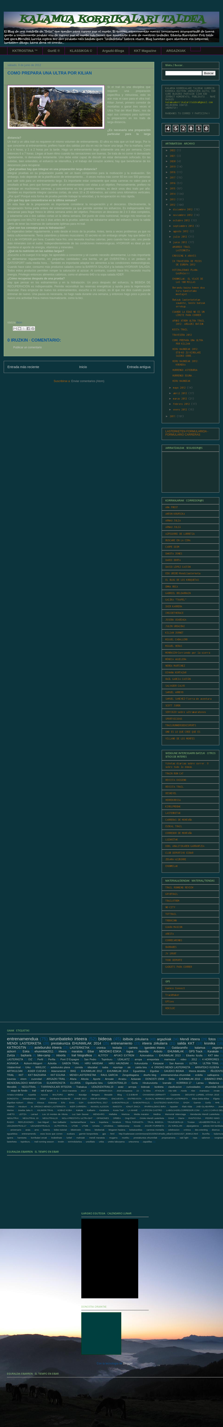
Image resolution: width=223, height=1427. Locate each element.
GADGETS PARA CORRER (178, 966)
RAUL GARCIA (109, 1075)
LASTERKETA (15, 1059)
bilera (87, 1129)
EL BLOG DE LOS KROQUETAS (182, 579)
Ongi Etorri (130, 1118)
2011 (173, 416)
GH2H (186, 1102)
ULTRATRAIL (60, 1126)
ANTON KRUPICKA (175, 513)
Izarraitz (167, 1082)
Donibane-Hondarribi (60, 1098)
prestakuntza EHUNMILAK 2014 (76, 1043)
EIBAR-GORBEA (99, 1098)
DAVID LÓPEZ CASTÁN (177, 566)
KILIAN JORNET (174, 632)
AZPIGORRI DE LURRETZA (180, 533)
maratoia (77, 1051)
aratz (121, 1086)
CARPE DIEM (172, 546)
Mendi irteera (190, 1039)
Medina (157, 1114)
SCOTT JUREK (173, 705)
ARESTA (169, 933)
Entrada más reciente (23, 367)
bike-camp (43, 1055)
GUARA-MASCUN (173, 927)
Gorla (134, 1082)
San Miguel (43, 1122)
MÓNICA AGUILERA (175, 659)
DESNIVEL (171, 793)
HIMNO (10, 1106)
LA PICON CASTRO (152, 1110)
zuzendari (36, 1079)
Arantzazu (204, 1090)
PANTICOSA (194, 1118)
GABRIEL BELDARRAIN (177, 593)
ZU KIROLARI (175, 1126)
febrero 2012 (182, 404)
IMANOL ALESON (100, 1106)
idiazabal (93, 1067)
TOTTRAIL (171, 914)
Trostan (191, 1122)
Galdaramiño (180, 1047)
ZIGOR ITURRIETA (154, 1126)
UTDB (75, 1126)
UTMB (85, 1126)
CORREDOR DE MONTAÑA (178, 833)
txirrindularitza (75, 1141)
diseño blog (149, 1075)
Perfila (52, 1059)
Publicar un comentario (27, 347)
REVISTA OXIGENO (175, 780)
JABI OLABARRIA (205, 1106)
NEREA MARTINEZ (175, 665)
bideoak (145, 1086)
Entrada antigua (139, 367)
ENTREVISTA (134, 1098)
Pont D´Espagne (69, 1059)
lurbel (69, 1137)
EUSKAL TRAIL (173, 826)
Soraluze (116, 1122)
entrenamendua (22, 1038)
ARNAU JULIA (173, 520)
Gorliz (208, 1102)
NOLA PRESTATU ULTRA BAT (77, 1118)
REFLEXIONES (26, 1122)
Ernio (72, 1102)
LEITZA (23, 1114)
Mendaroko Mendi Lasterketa (205, 1114)
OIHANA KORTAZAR (175, 672)
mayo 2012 (180, 387)
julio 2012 (180, 236)
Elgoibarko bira (93, 1082)
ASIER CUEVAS (37, 1071)
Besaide (109, 1094)
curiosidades (194, 1086)
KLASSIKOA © (81, 51)
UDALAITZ (124, 1059)
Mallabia (113, 1114)
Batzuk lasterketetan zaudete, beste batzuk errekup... (188, 303)
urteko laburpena (116, 1141)
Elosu (30, 1102)
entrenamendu (29, 1133)
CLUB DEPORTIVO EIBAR (179, 852)
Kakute (79, 1110)
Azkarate (136, 1079)
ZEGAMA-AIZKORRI (175, 859)
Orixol (171, 1118)
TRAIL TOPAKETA (134, 1122)
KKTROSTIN (16, 1047)
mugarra (113, 1137)
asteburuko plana (60, 1067)
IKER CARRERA (78, 1106)
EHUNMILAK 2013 (169, 1055)
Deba (172, 1079)
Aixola (184, 1090)
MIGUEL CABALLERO (176, 639)
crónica (187, 1129)
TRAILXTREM (172, 900)
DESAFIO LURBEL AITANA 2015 (202, 1094)
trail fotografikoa (82, 1055)
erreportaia (153, 1059)
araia (27, 1129)
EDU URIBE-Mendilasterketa (182, 573)
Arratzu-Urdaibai (15, 1094)
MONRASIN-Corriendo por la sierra (187, 652)
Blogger (128, 1363)
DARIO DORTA (173, 560)
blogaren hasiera (116, 1129)
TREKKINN (171, 920)
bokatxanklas (135, 1129)
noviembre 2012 (183, 215)
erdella (199, 1075)
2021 (173, 155)
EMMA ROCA (171, 586)
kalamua (200, 1047)
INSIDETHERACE (174, 612)
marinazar (169, 1059)
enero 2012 (180, 409)
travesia (11, 1079)
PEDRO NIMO (212, 1118)
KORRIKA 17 (184, 1082)
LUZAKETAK (171, 839)
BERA (71, 1094)
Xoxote (137, 1126)
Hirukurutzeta (150, 1082)
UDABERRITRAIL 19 (209, 1122)
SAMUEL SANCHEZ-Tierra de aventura (188, 698)
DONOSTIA (13, 1098)
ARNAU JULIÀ (173, 527)
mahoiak (80, 1137)
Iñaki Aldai (187, 1106)
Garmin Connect (175, 988)
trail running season (44, 1141)
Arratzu (122, 1079)
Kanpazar (158, 1063)
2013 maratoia (69, 1090)
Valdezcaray (123, 1126)
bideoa (105, 1038)
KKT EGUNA (58, 1075)
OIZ (30, 1059)
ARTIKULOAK (15, 1071)
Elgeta (216, 1098)
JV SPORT (171, 953)
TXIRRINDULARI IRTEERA (56, 1086)
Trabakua (81, 1086)
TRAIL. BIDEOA (156, 1122)
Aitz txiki (172, 1090)
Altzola (85, 1079)
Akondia (143, 1051)
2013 (173, 199)
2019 (173, 166)
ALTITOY (103, 1055)
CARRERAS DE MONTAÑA (178, 819)
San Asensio (176, 1063)
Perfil (40, 1059)
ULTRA (193, 1063)
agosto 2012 (181, 231)
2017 (173, 177)
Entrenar (52, 1102)
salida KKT (185, 1043)
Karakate (213, 1051)
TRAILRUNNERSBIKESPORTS (180, 725)
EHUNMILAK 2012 (91, 1071)
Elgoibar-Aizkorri (15, 1102)
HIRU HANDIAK (94, 1063)
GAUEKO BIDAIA (174, 1071)
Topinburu (106, 1059)
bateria (46, 1129)
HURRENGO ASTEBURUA (184, 370)
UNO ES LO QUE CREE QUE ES (182, 731)
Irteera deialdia (197, 1071)
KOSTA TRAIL (180, 329)
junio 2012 (180, 242)
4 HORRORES (210, 1059)
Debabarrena (29, 1098)
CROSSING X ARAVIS (184, 255)
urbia (101, 1141)
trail (34, 1090)
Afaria (73, 1079)
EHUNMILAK (171, 866)
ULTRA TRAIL (211, 1063)
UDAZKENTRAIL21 (40, 1126)
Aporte (97, 1079)
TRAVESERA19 (175, 1122)
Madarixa (214, 1082)
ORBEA (117, 1118)
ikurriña (206, 1133)
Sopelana (103, 1122)
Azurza (44, 1094)
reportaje (118, 1067)
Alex (193, 1090)
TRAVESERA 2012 (182, 334)
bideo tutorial (60, 1129)
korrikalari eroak (39, 1137)
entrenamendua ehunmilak (175, 1075)
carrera (133, 1047)
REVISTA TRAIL (174, 786)
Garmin (197, 1102)
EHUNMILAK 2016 (189, 1079)
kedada (117, 1047)
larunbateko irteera (68, 1038)
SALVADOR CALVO (175, 685)
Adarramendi (58, 1071)
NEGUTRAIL (29, 1086)
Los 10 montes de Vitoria (55, 1114)
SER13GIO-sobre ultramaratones (185, 712)
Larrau (200, 1082)
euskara (71, 1133)
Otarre (181, 1118)
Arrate (216, 1090)
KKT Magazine (145, 51)
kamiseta (22, 1137)
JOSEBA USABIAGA (175, 619)
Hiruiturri (22, 1106)
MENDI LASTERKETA (24, 1043)
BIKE (73, 1071)
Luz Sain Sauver (80, 1114)
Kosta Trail (118, 1110)
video (183, 1059)
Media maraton (141, 1114)
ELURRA (75, 1082)
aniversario (15, 1129)
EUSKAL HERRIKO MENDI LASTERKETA (166, 1098)
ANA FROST (171, 507)
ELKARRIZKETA (56, 1082)
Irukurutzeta (141, 1063)
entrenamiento (121, 1043)
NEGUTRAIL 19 (30, 1118)
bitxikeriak (100, 1129)
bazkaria (26, 1055)
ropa (195, 1137)
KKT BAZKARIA (37, 1075)
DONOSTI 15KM (154, 1079)
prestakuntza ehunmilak (145, 1137)
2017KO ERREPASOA (101, 1090)
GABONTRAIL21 (141, 1102)
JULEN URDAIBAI (175, 626)
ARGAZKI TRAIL (55, 1079)
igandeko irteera (154, 1047)
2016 (173, 183)
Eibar (91, 1051)
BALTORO (57, 1094)
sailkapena (213, 1075)
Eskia (26, 1051)
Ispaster (174, 1106)
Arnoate (109, 1079)
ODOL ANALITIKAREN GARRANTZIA (184, 846)
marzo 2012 (180, 398)
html (112, 1133)
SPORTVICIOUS (173, 718)
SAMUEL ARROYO (174, 692)
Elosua (40, 1102)
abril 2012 (180, 393)
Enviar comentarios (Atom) (87, 381)
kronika (209, 1043)
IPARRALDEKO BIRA (155, 1106)
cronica (101, 1047)
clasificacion (175, 1086)
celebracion (173, 1129)
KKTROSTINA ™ (25, 51)
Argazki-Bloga (113, 51)
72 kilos (147, 1090)
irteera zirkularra (154, 1043)
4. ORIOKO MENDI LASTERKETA (170, 1067)
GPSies (169, 1001)
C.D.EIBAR (132, 1094)
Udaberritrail (14, 1067)
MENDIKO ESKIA (110, 1051)
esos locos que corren (51, 1133)
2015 (173, 188)
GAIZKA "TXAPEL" (175, 599)
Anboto (158, 1051)
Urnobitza (108, 1126)
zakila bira (141, 1067)
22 (137, 1090)
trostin (61, 1141)
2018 (173, 172)
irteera (62, 1051)
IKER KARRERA (173, 606)
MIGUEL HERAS (173, 646)
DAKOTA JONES (173, 553)
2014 (173, 193)
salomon (206, 1137)
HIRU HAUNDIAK (181, 380)
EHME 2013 (80, 1098)
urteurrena (133, 1141)
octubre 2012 (182, 220)
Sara (92, 1122)
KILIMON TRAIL (45, 1110)
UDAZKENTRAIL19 (102, 1086)
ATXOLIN (159, 1090)
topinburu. (26, 1141)
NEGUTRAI (13, 1118)
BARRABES (171, 947)
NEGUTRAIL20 (50, 1118)
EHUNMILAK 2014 (117, 1071)
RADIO (10, 1122)
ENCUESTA (118, 1098)
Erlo (63, 1102)
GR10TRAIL (171, 894)
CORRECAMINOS (173, 940)
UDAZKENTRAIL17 (16, 1126)
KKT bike (213, 1055)
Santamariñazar (78, 1122)
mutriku (125, 1137)
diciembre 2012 (183, 209)
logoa (129, 1051)
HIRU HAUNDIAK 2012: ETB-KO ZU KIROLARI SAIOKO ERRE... (186, 352)
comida (79, 1067)
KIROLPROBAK (173, 806)
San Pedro (90, 1059)
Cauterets (175, 1094)
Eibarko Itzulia (194, 1055)
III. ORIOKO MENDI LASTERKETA (48, 1106)
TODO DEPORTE (173, 960)
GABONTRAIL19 (117, 1082)
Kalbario (91, 1110)
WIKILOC (170, 1008)
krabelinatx (56, 1137)
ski (129, 1067)
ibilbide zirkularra (135, 1039)
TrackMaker (172, 995)
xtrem (23, 1079)
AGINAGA (12, 1063)
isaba (105, 1067)
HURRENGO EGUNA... (184, 375)
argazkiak (164, 1039)
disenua (216, 1129)
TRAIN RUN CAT (174, 773)
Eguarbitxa (139, 1071)
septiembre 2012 (184, 226)
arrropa (132, 1086)
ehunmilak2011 (44, 1051)
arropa (138, 1059)
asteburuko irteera (48, 1047)
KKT (21, 1075)
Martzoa (125, 1114)
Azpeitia (32, 1094)
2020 (173, 161)
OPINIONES (103, 1118)
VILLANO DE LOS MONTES (180, 738)
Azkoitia (52, 1063)
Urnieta (95, 1126)
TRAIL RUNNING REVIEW (179, 887)
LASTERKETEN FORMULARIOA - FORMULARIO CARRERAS (186, 433)
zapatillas (147, 1141)
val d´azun (46, 1090)
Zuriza (11, 1055)
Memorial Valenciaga (175, 1114)
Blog (119, 1094)
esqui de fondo (19, 1090)
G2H (81, 1102)
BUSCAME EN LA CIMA (177, 540)
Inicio (83, 367)
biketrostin (76, 1129)
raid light (184, 1137)
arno (36, 1129)
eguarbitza (12, 1133)
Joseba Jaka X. (25, 1110)
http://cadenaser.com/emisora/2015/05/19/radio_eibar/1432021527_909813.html (158, 1133)
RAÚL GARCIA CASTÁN (177, 679)
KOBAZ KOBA (65, 1110)
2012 (173, 204)
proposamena (168, 1137)
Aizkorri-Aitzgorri (33, 1063)
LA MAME (133, 1110)
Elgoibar (154, 1071)
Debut (43, 1098)
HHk (217, 1102)
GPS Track (195, 1051)
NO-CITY (170, 907)
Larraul (34, 1114)
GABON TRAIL (70, 1063)
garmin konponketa (88, 1133)
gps (104, 1133)
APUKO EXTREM (124, 1055)
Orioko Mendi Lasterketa (152, 1118)
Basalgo (83, 1094)
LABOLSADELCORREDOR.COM (182, 1110)
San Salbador (59, 1122)
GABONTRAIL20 (120, 1102)
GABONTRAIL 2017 (98, 1102)
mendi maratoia (97, 1137)
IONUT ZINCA (133, 1106)
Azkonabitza (147, 1055)
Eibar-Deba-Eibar (200, 1098)
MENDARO (99, 1114)
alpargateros (193, 1126)
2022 (173, 150)
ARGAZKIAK (176, 51)
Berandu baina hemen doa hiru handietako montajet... (188, 291)
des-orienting (201, 1129)
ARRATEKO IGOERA (207, 1067)
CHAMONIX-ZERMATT (154, 1094)
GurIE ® (54, 51)
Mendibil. (12, 1086)
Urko (28, 1067)
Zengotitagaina (130, 1075)
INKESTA (117, 1106)
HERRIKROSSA (173, 800)
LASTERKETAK (173, 813)
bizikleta (159, 1086)
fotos (212, 1039)
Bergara (96, 1094)
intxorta (60, 1055)
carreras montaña (155, 1129)
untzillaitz (90, 1141)
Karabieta (104, 1110)
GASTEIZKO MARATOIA (166, 1102)
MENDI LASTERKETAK (83, 1075)
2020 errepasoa (124, 1090)
